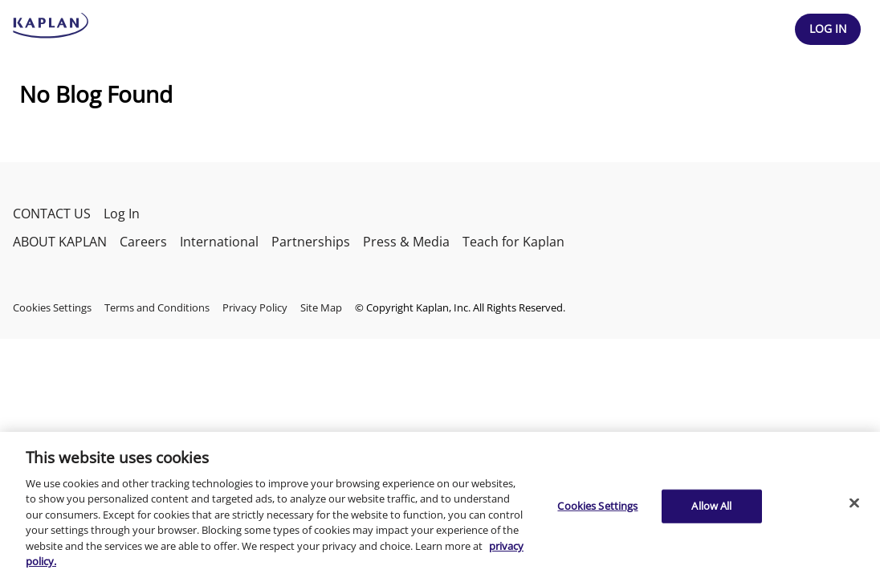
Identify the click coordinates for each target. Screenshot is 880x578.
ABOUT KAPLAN (60, 241)
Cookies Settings (52, 307)
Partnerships (310, 241)
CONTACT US (52, 213)
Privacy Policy (254, 307)
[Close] (854, 502)
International (219, 241)
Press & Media (406, 241)
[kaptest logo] (51, 26)
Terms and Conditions (157, 307)
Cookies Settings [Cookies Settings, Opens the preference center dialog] (597, 506)
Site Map (321, 307)
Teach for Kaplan (513, 241)
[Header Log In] (828, 29)
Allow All (711, 506)
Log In (122, 213)
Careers (143, 241)
